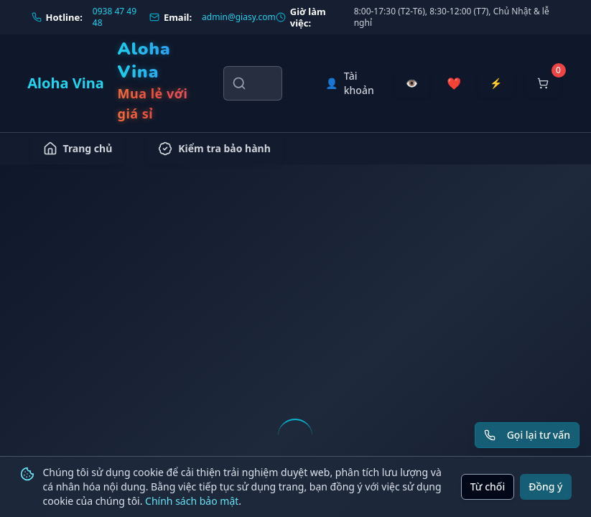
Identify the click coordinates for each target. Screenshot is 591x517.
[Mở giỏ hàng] (543, 83)
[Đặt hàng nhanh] (495, 83)
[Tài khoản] (349, 83)
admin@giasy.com (239, 17)
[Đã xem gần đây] (411, 83)
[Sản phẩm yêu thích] (454, 83)
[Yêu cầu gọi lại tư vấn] (527, 435)
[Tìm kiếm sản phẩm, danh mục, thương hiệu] (252, 83)
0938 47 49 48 (114, 17)
